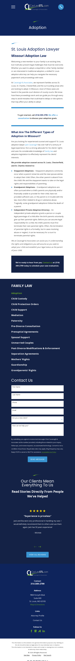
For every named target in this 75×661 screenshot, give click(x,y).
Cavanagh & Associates (23, 82)
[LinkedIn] (43, 631)
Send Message (37, 459)
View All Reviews (37, 554)
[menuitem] (37, 293)
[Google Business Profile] (35, 631)
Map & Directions (37, 604)
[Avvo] (39, 631)
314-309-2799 (37, 583)
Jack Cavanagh (31, 144)
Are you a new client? (19, 418)
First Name (16, 387)
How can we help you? (20, 426)
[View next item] (39, 546)
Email (14, 410)
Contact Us (37, 620)
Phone (14, 402)
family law (49, 151)
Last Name (16, 395)
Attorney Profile (37, 615)
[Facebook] (31, 631)
